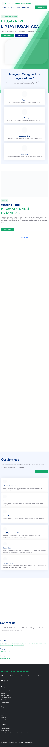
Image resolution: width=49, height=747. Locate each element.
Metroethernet (5, 695)
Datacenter (4, 693)
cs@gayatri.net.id (5, 658)
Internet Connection (6, 691)
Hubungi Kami (41, 7)
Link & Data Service (6, 697)
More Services (41, 471)
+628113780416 (5, 730)
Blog (2, 715)
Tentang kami (21, 35)
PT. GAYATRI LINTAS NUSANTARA (18, 3)
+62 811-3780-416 (5, 652)
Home (2, 710)
